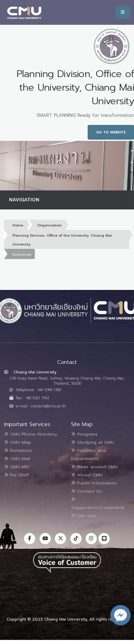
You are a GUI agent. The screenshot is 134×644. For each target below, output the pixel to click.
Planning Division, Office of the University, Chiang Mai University (62, 240)
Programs (84, 434)
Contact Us (86, 491)
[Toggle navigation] (125, 200)
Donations (18, 450)
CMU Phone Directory (30, 434)
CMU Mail (17, 458)
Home (18, 225)
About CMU (87, 475)
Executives (22, 254)
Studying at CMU (92, 442)
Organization (49, 225)
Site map (83, 515)
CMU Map (17, 442)
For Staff (16, 475)
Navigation (24, 199)
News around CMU (94, 466)
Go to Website (111, 132)
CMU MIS (16, 466)
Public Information (94, 483)
